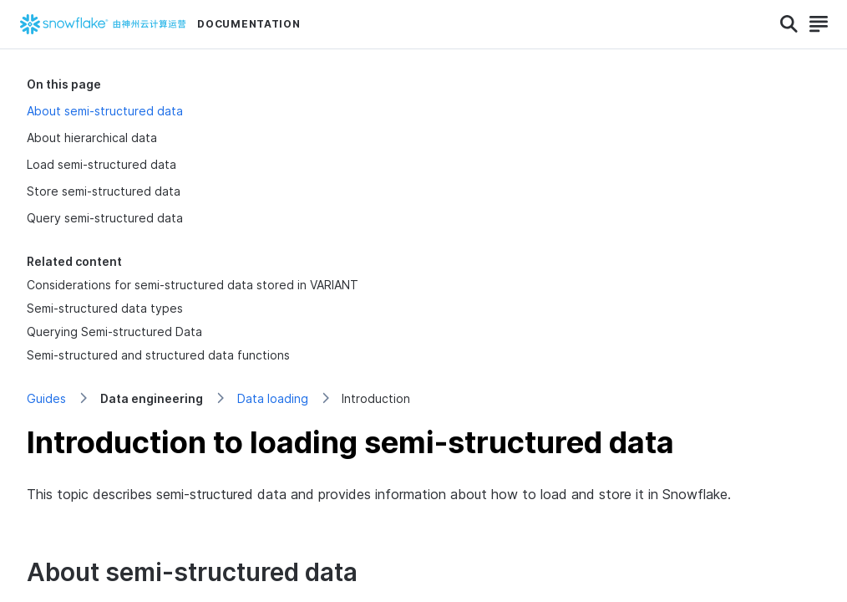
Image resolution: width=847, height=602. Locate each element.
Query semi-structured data (105, 218)
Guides (46, 398)
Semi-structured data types (105, 308)
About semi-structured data (105, 111)
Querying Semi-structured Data (114, 331)
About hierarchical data (92, 137)
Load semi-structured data (101, 164)
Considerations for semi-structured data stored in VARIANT (192, 285)
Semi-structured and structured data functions (158, 355)
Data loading (272, 398)
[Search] (789, 24)
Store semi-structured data (103, 191)
